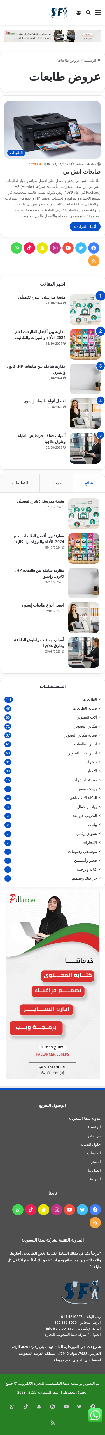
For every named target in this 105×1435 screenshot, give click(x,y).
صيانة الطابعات (85, 708)
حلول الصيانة (90, 1144)
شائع (89, 483)
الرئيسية (92, 60)
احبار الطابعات (85, 744)
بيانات (92, 824)
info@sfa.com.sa (60, 1328)
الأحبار (92, 771)
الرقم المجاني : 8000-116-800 (77, 1322)
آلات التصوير (87, 717)
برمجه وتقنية (86, 789)
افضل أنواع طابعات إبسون (44, 401)
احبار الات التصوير (82, 753)
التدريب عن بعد (85, 815)
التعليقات (20, 483)
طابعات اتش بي (82, 171)
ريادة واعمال (87, 806)
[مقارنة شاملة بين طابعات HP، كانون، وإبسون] (85, 379)
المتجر (95, 1161)
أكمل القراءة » (85, 226)
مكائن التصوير (85, 726)
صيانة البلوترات (85, 780)
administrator (86, 164)
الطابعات (90, 699)
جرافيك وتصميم (84, 878)
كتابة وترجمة (86, 869)
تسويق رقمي (86, 833)
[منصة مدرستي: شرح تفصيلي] (85, 309)
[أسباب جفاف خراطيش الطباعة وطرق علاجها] (85, 448)
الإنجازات (89, 842)
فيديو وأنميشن (85, 860)
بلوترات (91, 762)
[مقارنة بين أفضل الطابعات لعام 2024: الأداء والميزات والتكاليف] (85, 344)
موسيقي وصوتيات (82, 851)
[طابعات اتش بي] (52, 130)
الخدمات (94, 1153)
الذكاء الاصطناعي (83, 797)
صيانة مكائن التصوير (80, 735)
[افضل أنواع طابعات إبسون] (85, 413)
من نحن (94, 1135)
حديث (57, 483)
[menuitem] (52, 1179)
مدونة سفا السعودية (84, 1118)
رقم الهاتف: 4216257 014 (81, 1317)
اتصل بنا (94, 1170)
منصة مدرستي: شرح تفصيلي (42, 297)
